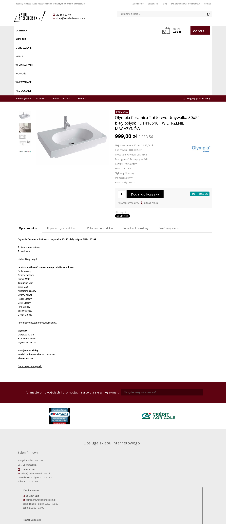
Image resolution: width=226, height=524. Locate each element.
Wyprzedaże (122, 30)
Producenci (141, 30)
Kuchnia (36, 30)
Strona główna (23, 38)
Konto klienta (138, 492)
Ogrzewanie (54, 30)
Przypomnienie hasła (138, 488)
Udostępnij (121, 151)
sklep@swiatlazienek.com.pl (70, 18)
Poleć (168, 168)
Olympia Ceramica (137, 94)
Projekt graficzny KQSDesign (165, 519)
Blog (165, 3)
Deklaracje (38, 502)
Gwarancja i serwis (38, 492)
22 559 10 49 (151, 142)
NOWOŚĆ (104, 30)
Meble (70, 30)
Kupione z (62, 168)
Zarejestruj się (138, 483)
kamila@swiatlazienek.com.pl (90, 404)
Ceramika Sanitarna (61, 38)
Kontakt (207, 3)
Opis (28, 168)
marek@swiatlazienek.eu (166, 422)
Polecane (100, 168)
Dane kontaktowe (187, 479)
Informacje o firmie (187, 483)
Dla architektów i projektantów (185, 3)
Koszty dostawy (39, 488)
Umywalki (81, 38)
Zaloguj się (153, 3)
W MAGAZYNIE (86, 30)
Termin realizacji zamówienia (38, 479)
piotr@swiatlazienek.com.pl (167, 404)
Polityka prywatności (88, 492)
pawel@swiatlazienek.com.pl (90, 434)
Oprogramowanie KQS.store (197, 519)
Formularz (136, 168)
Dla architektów (187, 488)
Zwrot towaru (38, 497)
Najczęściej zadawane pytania (88, 483)
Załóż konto (138, 3)
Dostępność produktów (38, 483)
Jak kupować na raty (88, 488)
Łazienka (21, 30)
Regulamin (88, 479)
